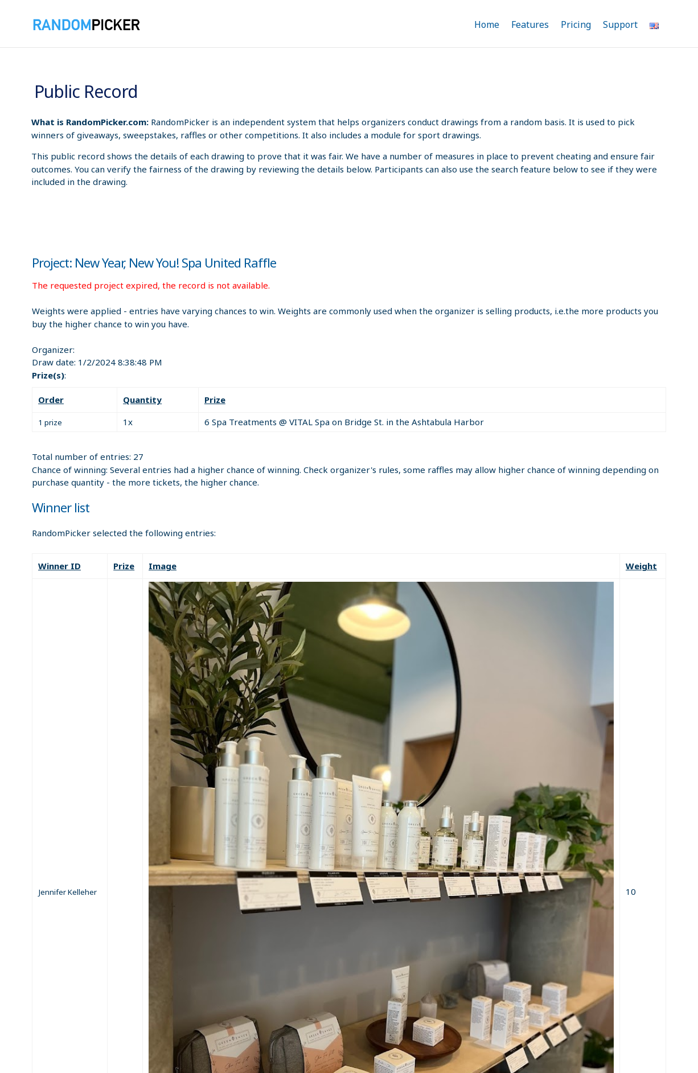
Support (620, 24)
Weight (641, 566)
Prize (214, 399)
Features (530, 24)
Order (51, 399)
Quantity (142, 399)
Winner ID (59, 566)
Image (162, 566)
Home (486, 24)
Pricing (576, 24)
